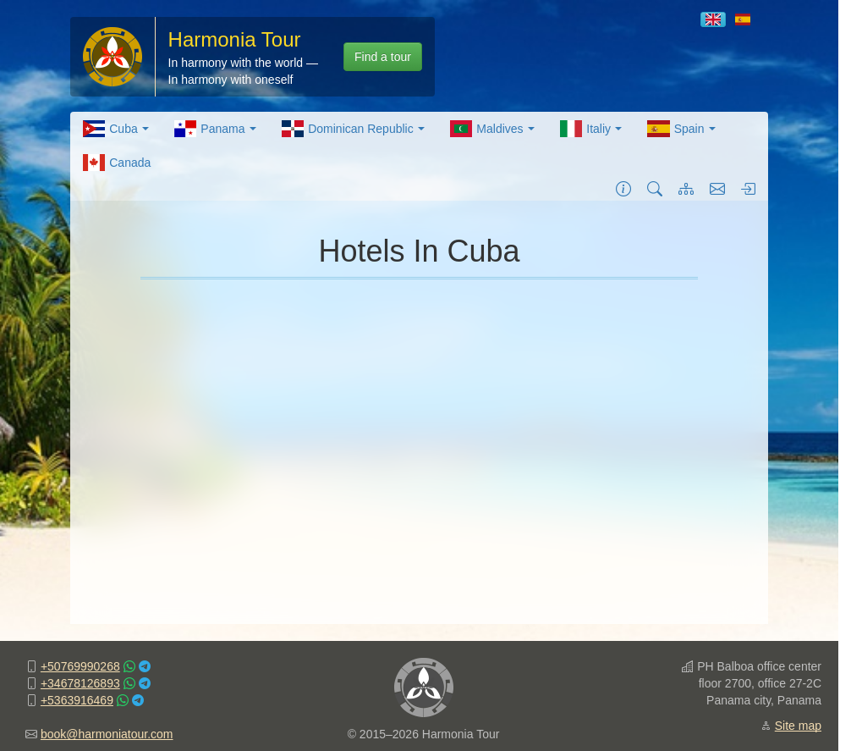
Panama (215, 128)
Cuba (116, 128)
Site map (798, 725)
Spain (681, 128)
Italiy (591, 128)
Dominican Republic (353, 128)
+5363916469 (77, 700)
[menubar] (419, 145)
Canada (117, 162)
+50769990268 (80, 666)
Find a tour (382, 57)
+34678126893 (80, 683)
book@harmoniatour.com (107, 734)
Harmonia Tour (234, 39)
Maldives (492, 128)
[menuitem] (116, 129)
